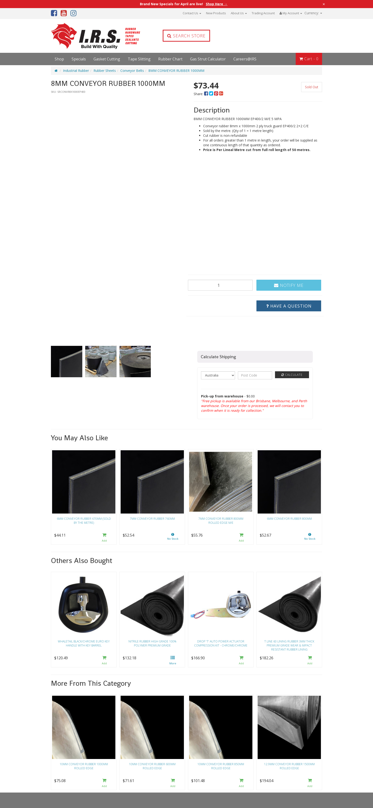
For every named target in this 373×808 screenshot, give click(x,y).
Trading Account (263, 13)
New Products (216, 13)
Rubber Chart (170, 59)
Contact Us (192, 13)
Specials (79, 59)
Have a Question (289, 306)
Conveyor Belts (132, 70)
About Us (239, 13)
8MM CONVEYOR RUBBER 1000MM (176, 70)
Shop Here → (216, 4)
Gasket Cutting (106, 59)
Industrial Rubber (76, 70)
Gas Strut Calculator (208, 59)
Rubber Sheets (104, 70)
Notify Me (289, 285)
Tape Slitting (139, 59)
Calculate (292, 375)
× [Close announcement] (324, 4)
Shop (59, 59)
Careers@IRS (244, 59)
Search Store (186, 36)
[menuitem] (206, 94)
